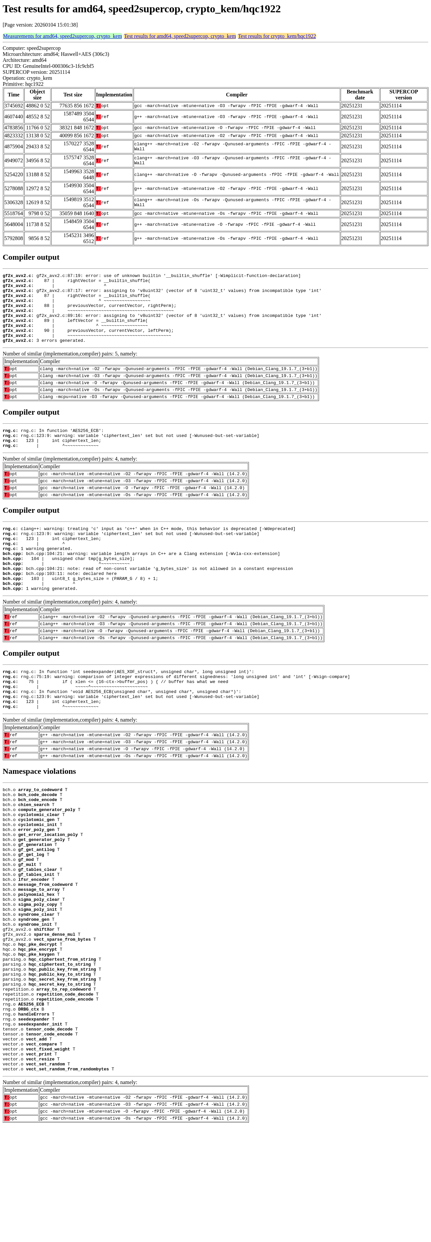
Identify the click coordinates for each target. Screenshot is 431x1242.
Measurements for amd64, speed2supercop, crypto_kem (62, 36)
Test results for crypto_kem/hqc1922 (277, 36)
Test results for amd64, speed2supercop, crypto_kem (180, 36)
